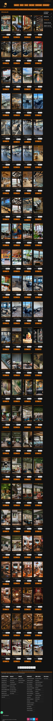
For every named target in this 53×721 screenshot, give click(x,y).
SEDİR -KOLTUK (48, 26)
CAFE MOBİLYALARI (5, 695)
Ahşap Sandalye (30, 710)
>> (34, 667)
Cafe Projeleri (20, 682)
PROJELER (48, 19)
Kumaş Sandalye (30, 691)
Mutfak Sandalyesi (30, 699)
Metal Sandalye (29, 708)
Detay (6, 37)
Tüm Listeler (46, 678)
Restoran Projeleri (21, 680)
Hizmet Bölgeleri (6, 715)
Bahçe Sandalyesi (30, 693)
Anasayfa (16, 9)
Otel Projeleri (20, 678)
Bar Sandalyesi (29, 684)
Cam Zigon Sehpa (13, 689)
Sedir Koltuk (37, 697)
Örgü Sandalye (29, 689)
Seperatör (3, 697)
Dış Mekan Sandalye (30, 702)
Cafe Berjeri (37, 693)
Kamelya (36, 691)
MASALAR (48, 16)
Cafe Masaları (12, 682)
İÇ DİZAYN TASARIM (48, 13)
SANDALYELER (48, 23)
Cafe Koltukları (38, 689)
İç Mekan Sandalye (30, 704)
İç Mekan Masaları (13, 684)
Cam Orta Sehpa (13, 691)
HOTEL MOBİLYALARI (5, 689)
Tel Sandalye (29, 706)
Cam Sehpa (12, 693)
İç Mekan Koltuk (38, 695)
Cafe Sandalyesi (30, 682)
